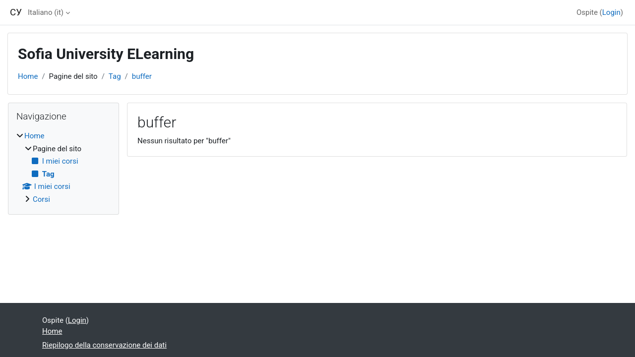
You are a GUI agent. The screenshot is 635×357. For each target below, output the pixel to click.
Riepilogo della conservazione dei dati (104, 345)
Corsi (41, 199)
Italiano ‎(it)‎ (46, 12)
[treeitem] (63, 167)
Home (28, 76)
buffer (142, 76)
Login (611, 12)
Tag (115, 76)
